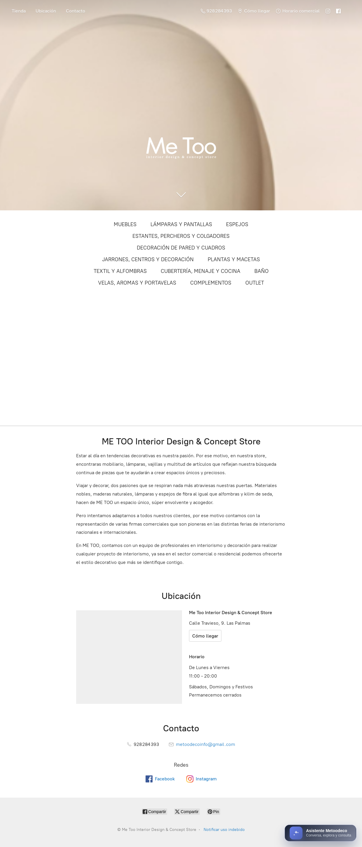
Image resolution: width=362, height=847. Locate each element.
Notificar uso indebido (224, 829)
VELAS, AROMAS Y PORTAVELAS (137, 283)
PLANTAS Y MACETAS (234, 259)
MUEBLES (125, 224)
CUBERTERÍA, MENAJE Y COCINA (200, 271)
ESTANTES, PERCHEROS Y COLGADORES (181, 236)
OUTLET (254, 283)
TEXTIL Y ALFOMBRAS (120, 271)
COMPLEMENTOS (210, 283)
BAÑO (261, 271)
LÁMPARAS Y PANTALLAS (181, 224)
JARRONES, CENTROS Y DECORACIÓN (148, 259)
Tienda (19, 11)
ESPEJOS (237, 224)
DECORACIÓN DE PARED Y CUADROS (181, 248)
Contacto (75, 11)
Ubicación (46, 11)
